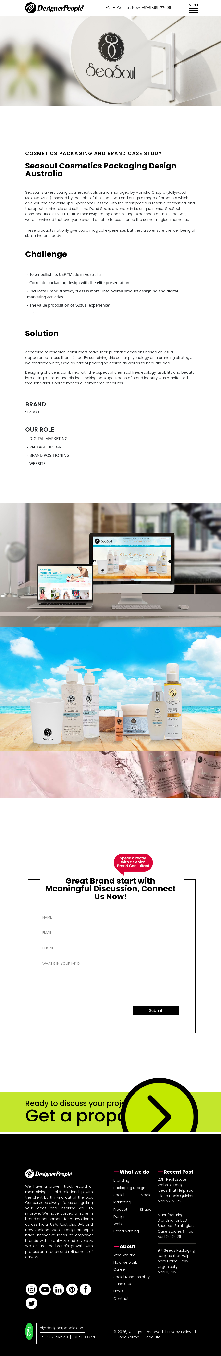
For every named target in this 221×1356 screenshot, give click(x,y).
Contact (121, 1298)
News (118, 1291)
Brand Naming (126, 1230)
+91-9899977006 (86, 1337)
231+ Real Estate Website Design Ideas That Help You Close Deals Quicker (176, 1187)
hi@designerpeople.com (62, 1327)
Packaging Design (129, 1187)
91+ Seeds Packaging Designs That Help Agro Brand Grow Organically (176, 1258)
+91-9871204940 (54, 1337)
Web (117, 1223)
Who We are (124, 1254)
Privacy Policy (179, 1331)
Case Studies (125, 1283)
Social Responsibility (131, 1276)
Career (119, 1269)
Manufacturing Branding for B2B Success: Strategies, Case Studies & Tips (176, 1223)
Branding (121, 1180)
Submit (156, 1010)
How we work (125, 1262)
